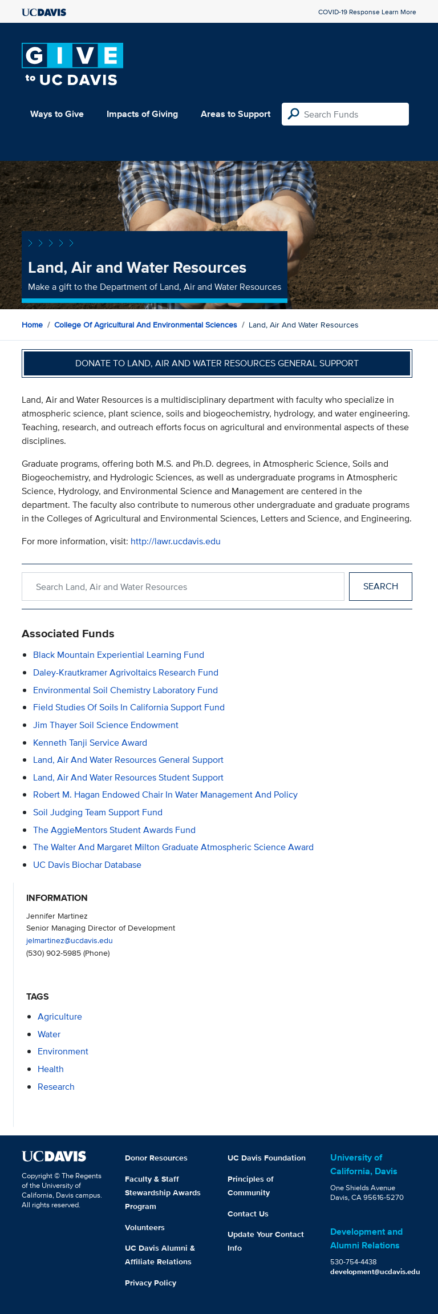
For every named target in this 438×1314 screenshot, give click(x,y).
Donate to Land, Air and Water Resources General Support (217, 363)
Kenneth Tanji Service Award (90, 742)
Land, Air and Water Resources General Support (128, 759)
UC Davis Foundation (267, 1157)
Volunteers (145, 1227)
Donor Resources (156, 1157)
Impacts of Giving (142, 113)
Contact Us (248, 1213)
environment (63, 1051)
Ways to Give (57, 113)
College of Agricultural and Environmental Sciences (145, 324)
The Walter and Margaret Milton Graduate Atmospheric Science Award (173, 847)
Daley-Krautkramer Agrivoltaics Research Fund (125, 672)
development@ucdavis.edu (375, 1271)
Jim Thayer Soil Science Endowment (106, 724)
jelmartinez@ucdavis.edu (69, 940)
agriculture (60, 1016)
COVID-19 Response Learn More (367, 12)
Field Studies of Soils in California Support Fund (129, 707)
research (56, 1086)
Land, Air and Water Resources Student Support (128, 777)
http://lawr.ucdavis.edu (176, 541)
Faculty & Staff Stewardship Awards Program (163, 1192)
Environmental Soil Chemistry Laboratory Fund (125, 690)
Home (32, 324)
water (49, 1034)
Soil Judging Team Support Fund (98, 812)
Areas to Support (235, 113)
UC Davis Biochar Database (87, 864)
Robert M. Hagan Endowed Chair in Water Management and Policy (165, 794)
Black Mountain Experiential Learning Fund (118, 654)
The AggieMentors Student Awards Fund (114, 829)
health (51, 1069)
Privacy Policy (150, 1282)
